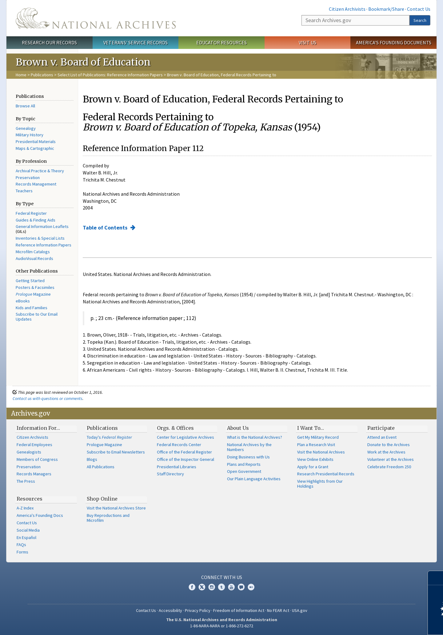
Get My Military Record (318, 437)
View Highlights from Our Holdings (320, 483)
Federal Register (31, 213)
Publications (42, 75)
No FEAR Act (278, 610)
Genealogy (26, 128)
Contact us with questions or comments (47, 398)
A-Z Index (25, 508)
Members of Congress (37, 459)
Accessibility (170, 610)
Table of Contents (106, 227)
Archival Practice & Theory (40, 171)
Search (419, 20)
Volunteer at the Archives (390, 459)
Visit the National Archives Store (116, 508)
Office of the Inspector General (185, 459)
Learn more (388, 624)
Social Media (28, 530)
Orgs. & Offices (175, 428)
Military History (29, 135)
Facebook (192, 587)
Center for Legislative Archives (185, 437)
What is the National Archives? (254, 437)
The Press (26, 481)
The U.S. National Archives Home (96, 18)
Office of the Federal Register (184, 452)
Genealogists (29, 452)
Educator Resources (221, 42)
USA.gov (299, 610)
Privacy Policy (197, 610)
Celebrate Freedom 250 (389, 466)
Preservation (28, 177)
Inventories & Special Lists (40, 238)
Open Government (244, 471)
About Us (238, 428)
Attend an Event (382, 437)
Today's (109, 437)
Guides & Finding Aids (35, 220)
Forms (22, 552)
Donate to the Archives (388, 444)
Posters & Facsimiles (35, 287)
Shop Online (102, 499)
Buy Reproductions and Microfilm (108, 518)
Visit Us (307, 42)
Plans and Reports (244, 464)
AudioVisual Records (34, 258)
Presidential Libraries (176, 466)
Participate (381, 428)
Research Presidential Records (325, 474)
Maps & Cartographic (35, 148)
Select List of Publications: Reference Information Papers (110, 75)
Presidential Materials (36, 141)
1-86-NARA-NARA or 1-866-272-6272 (221, 626)
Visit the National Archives (321, 452)
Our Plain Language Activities (254, 478)
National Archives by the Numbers (249, 447)
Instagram (211, 587)
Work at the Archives (386, 452)
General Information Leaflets (42, 226)
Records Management (36, 184)
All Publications (100, 466)
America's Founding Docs (40, 515)
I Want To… (310, 428)
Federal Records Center (179, 444)
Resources (29, 499)
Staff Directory (170, 474)
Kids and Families (31, 307)
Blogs (92, 459)
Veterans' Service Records (135, 42)
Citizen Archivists (347, 9)
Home (21, 75)
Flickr (251, 587)
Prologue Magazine (104, 444)
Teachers (24, 191)
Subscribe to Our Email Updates (37, 316)
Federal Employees (34, 444)
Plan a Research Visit (316, 444)
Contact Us (418, 9)
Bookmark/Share (386, 9)
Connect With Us (221, 577)
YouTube (231, 587)
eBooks (23, 301)
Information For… (38, 428)
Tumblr (221, 587)
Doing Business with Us (248, 457)
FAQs (21, 544)
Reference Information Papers (43, 245)
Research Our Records (49, 42)
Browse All (25, 106)
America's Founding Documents (393, 42)
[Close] (436, 578)
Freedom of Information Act (238, 610)
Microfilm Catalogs (33, 251)
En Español (26, 537)
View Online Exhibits (315, 459)
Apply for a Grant (312, 466)
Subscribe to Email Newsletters (116, 452)
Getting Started (30, 280)
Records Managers (34, 474)
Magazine (33, 294)
